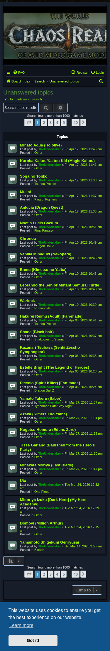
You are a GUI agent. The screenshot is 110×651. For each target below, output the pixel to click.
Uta (23, 480)
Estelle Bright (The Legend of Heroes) (54, 367)
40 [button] (75, 122)
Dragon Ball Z (44, 246)
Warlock (27, 300)
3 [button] (51, 122)
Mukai (25, 192)
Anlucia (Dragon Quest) (41, 207)
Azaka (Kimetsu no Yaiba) (43, 414)
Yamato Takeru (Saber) (41, 398)
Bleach (39, 550)
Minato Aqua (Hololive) (41, 145)
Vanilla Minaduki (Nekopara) (45, 254)
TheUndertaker (49, 149)
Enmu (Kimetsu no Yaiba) (43, 269)
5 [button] (64, 122)
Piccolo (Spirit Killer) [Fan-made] (50, 383)
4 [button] (57, 122)
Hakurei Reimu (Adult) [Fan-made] (51, 316)
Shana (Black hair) (37, 332)
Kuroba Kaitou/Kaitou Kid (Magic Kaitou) (57, 160)
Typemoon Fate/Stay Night (53, 406)
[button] (28, 122)
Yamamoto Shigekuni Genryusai (49, 542)
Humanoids (42, 308)
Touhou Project (45, 183)
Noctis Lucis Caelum (39, 223)
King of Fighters (45, 199)
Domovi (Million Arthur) (41, 523)
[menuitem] (19, 72)
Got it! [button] (33, 640)
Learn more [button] (21, 625)
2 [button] (44, 122)
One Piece (41, 491)
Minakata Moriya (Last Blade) (46, 465)
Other (38, 152)
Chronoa (28, 238)
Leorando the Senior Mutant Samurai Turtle (59, 285)
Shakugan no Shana (49, 339)
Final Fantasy (44, 230)
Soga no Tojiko (34, 176)
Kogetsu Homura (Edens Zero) (48, 429)
